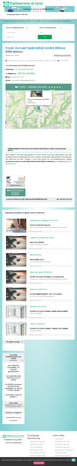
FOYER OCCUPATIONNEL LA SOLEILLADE (47, 277)
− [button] (8, 96)
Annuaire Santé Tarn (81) (18, 15)
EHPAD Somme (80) (37, 453)
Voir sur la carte (36, 231)
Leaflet (41, 128)
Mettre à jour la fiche (62, 56)
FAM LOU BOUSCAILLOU (40, 225)
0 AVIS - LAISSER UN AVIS (38, 87)
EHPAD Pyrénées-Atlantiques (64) (36, 448)
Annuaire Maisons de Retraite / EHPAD (16, 21)
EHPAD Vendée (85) (37, 455)
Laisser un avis (64, 199)
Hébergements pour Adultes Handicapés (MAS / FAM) (32, 60)
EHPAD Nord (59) (36, 444)
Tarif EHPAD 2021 (61, 453)
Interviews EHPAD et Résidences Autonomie (64, 448)
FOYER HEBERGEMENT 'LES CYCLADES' (46, 294)
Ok (73, 460)
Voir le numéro (26, 73)
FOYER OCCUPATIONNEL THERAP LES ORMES (49, 328)
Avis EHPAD (59, 439)
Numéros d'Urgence (13, 412)
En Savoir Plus (38, 463)
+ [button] (8, 93)
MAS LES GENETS (37, 242)
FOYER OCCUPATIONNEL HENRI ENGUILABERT (49, 311)
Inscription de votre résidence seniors (62, 443)
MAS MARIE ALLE (37, 259)
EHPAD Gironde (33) (37, 441)
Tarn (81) (37, 21)
